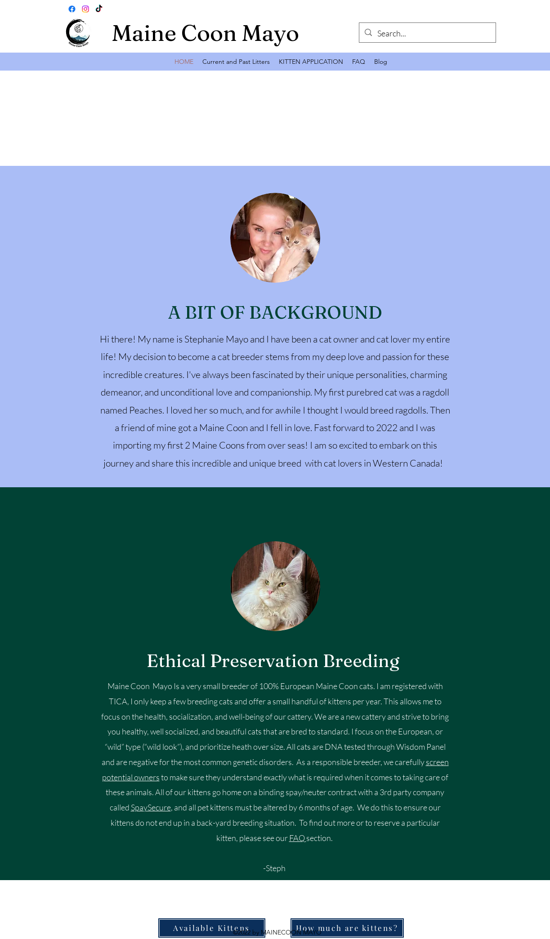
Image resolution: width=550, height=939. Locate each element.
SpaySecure (151, 807)
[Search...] (427, 34)
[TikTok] (98, 8)
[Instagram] (85, 8)
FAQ (297, 838)
